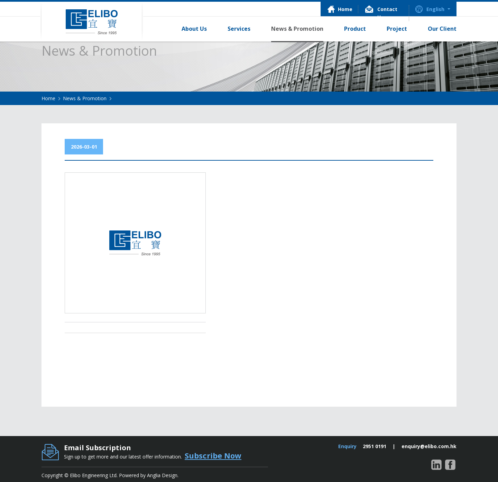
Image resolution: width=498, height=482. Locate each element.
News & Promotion (85, 98)
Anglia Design (162, 475)
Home (48, 98)
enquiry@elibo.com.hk (429, 446)
